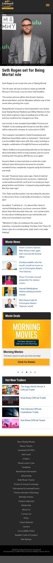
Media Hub (26, 505)
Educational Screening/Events (26, 488)
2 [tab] (22, 372)
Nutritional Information (26, 471)
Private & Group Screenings (26, 484)
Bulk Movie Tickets (26, 480)
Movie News (12, 242)
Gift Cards (26, 454)
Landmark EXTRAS (26, 450)
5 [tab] (35, 372)
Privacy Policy (9, 551)
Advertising (26, 475)
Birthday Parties (26, 497)
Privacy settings (32, 551)
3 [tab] (26, 372)
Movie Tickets (26, 446)
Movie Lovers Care (26, 463)
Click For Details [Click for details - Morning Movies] (26, 361)
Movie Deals (12, 316)
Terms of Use (44, 551)
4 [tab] (30, 372)
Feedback (26, 467)
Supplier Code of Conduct (26, 535)
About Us (26, 509)
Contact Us (26, 514)
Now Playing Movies (26, 441)
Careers (26, 526)
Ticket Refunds (26, 522)
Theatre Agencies (26, 501)
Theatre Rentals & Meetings (26, 492)
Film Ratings (26, 539)
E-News (26, 458)
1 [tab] (18, 372)
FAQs (26, 518)
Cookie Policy (20, 551)
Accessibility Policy (26, 531)
